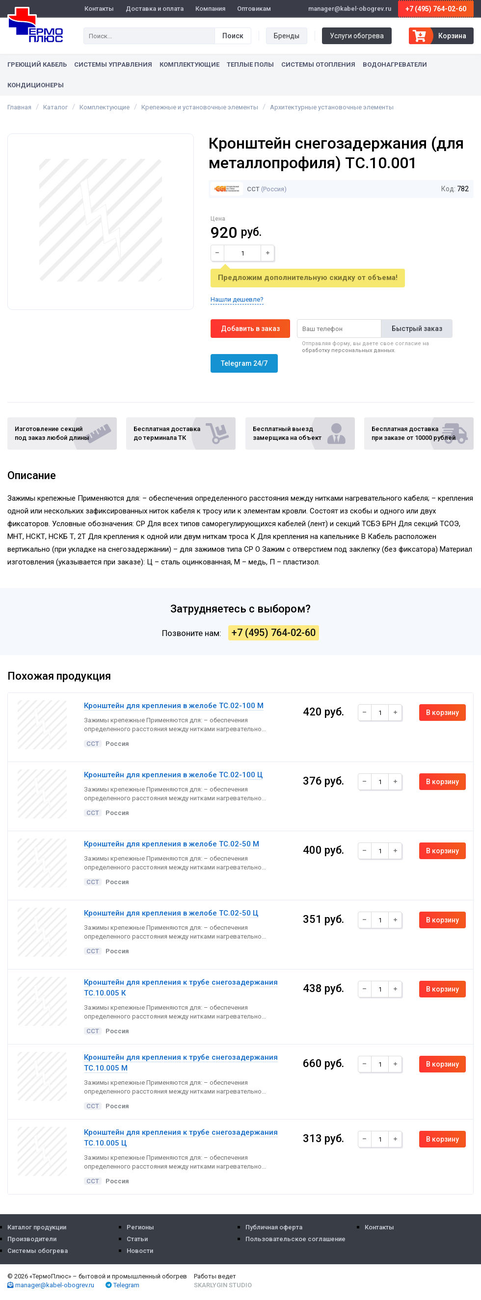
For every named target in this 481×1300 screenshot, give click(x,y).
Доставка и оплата (155, 8)
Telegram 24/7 (244, 363)
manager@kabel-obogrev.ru (50, 1285)
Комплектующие (189, 64)
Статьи (137, 1239)
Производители (31, 1239)
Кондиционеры (35, 85)
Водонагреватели (395, 64)
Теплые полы (250, 64)
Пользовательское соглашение (295, 1239)
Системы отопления (318, 64)
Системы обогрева (37, 1250)
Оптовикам (254, 8)
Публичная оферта (273, 1227)
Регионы (140, 1227)
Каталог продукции (36, 1227)
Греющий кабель (37, 64)
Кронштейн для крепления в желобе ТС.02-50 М (171, 844)
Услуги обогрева (357, 36)
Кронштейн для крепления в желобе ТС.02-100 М (174, 705)
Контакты (99, 8)
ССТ (235, 189)
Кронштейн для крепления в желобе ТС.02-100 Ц (173, 774)
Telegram (122, 1285)
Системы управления (113, 64)
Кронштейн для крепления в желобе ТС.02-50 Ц (171, 913)
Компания (210, 8)
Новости (140, 1250)
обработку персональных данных (348, 350)
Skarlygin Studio (223, 1285)
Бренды (286, 36)
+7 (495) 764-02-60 (435, 9)
